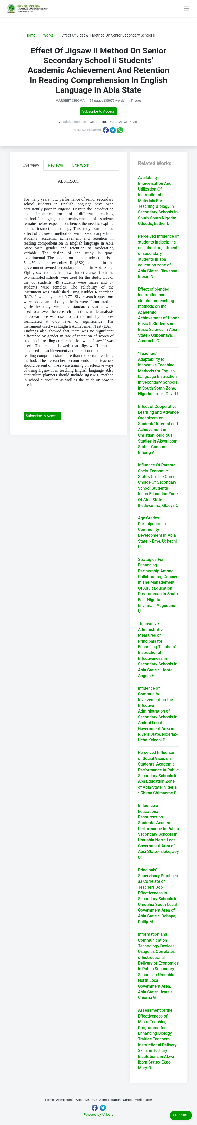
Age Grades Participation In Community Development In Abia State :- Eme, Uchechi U (157, 532)
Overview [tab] (31, 165)
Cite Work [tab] (81, 165)
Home (30, 35)
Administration (110, 1100)
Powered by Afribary (98, 1115)
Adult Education (74, 122)
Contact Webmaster (137, 1100)
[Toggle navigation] (186, 8)
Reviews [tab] (55, 165)
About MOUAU (86, 1100)
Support (180, 1115)
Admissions (64, 1100)
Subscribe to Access (98, 111)
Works (48, 35)
